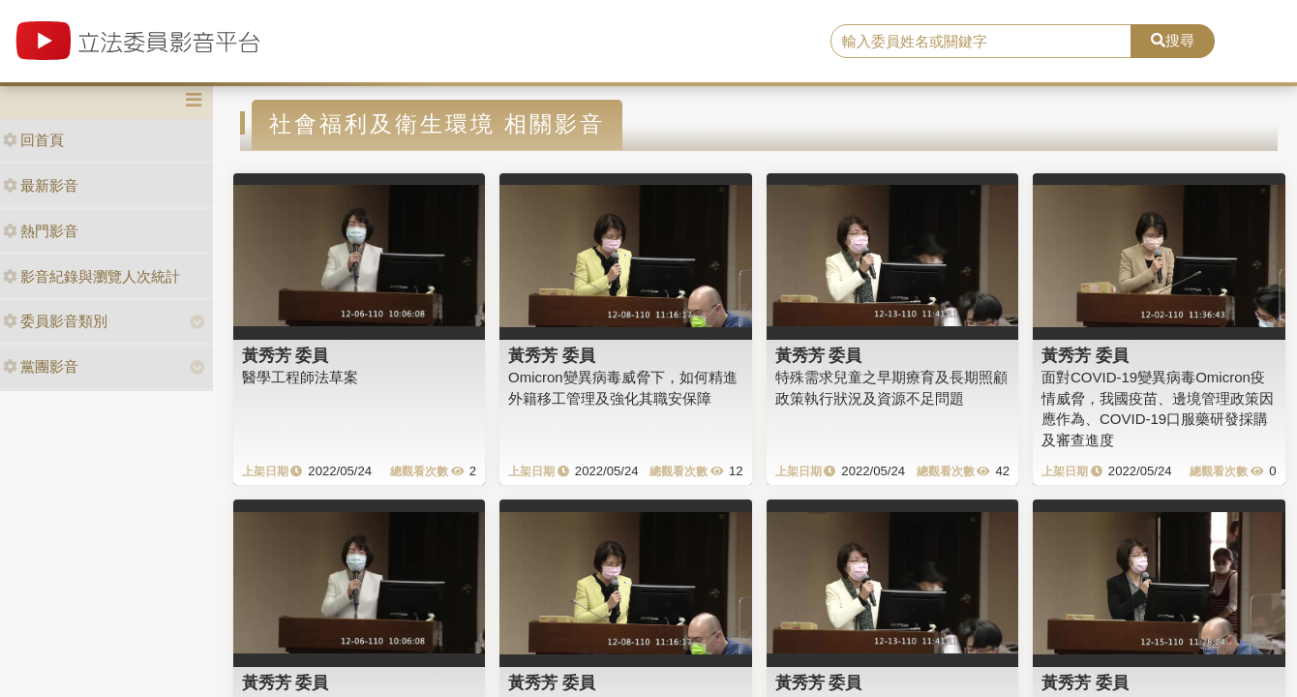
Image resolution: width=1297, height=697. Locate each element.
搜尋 (1172, 40)
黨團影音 (40, 366)
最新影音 (40, 185)
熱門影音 (40, 231)
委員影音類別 (55, 321)
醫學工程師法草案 (300, 377)
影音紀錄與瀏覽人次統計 (91, 276)
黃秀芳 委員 (285, 355)
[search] (980, 41)
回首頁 (33, 140)
